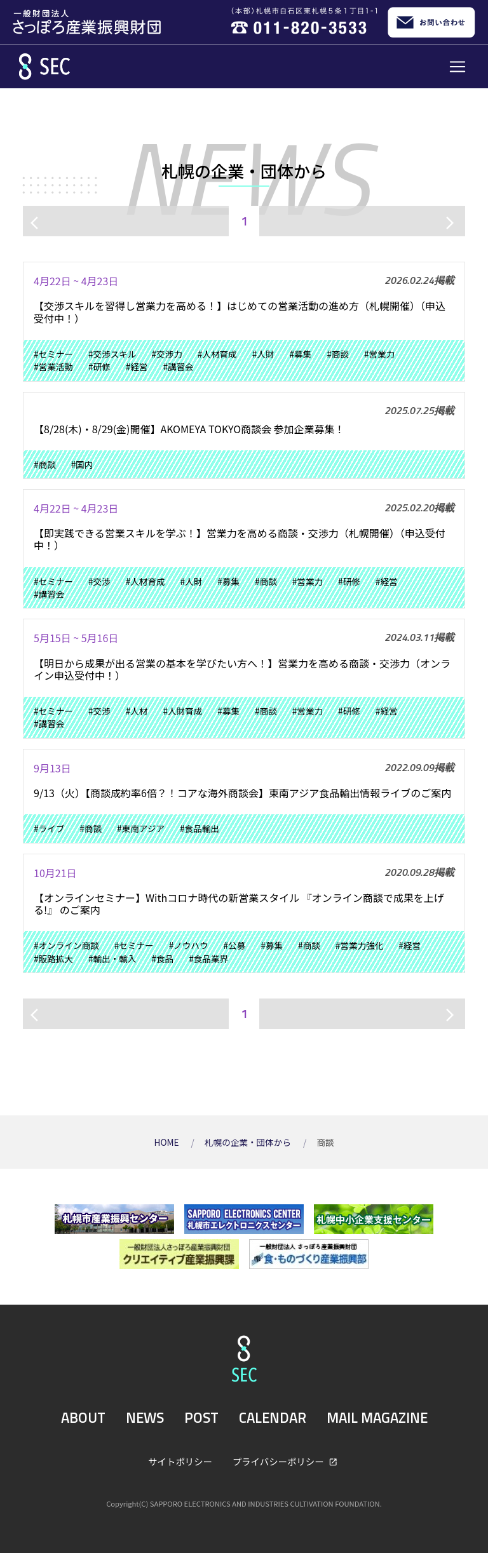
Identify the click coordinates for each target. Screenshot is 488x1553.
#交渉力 (166, 353)
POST (201, 1418)
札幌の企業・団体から (249, 1142)
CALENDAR (272, 1418)
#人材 (137, 710)
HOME (167, 1142)
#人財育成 (182, 710)
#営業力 (379, 353)
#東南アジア (141, 828)
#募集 (300, 353)
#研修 (99, 366)
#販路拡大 (53, 958)
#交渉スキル (112, 353)
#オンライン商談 (66, 945)
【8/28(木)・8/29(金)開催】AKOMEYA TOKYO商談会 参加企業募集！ (189, 428)
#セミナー (53, 353)
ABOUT (83, 1418)
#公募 (235, 945)
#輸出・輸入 (112, 958)
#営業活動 (53, 366)
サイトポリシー (180, 1461)
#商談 (338, 353)
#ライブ (49, 828)
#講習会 (178, 366)
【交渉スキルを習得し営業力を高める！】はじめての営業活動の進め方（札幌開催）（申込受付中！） (239, 311)
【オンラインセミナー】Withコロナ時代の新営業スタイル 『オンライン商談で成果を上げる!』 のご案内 (239, 903)
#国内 (82, 464)
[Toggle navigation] (457, 66)
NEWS (145, 1418)
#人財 (263, 353)
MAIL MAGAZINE (377, 1418)
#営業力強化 (360, 945)
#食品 (162, 958)
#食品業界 (208, 958)
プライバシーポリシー (279, 1461)
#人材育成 (217, 353)
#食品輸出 (199, 828)
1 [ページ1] (244, 221)
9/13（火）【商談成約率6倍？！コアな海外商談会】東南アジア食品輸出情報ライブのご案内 (242, 792)
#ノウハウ (188, 945)
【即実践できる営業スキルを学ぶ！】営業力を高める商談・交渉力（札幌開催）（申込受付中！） (239, 539)
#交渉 (99, 581)
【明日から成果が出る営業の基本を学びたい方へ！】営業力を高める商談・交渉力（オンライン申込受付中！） (242, 669)
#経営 (137, 366)
